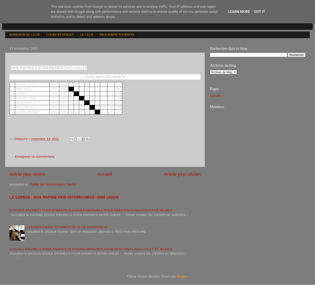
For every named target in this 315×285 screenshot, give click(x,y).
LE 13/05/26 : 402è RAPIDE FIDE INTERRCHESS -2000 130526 (64, 197)
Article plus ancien (182, 174)
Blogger (182, 276)
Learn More (239, 11)
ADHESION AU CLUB (24, 34)
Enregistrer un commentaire (35, 156)
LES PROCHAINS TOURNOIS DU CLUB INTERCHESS (67, 227)
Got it (259, 11)
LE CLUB (86, 34)
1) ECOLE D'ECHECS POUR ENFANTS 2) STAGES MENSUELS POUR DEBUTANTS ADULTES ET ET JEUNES (90, 210)
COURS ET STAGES (60, 34)
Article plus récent (27, 174)
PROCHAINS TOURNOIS (117, 34)
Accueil (104, 174)
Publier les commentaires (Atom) (52, 184)
